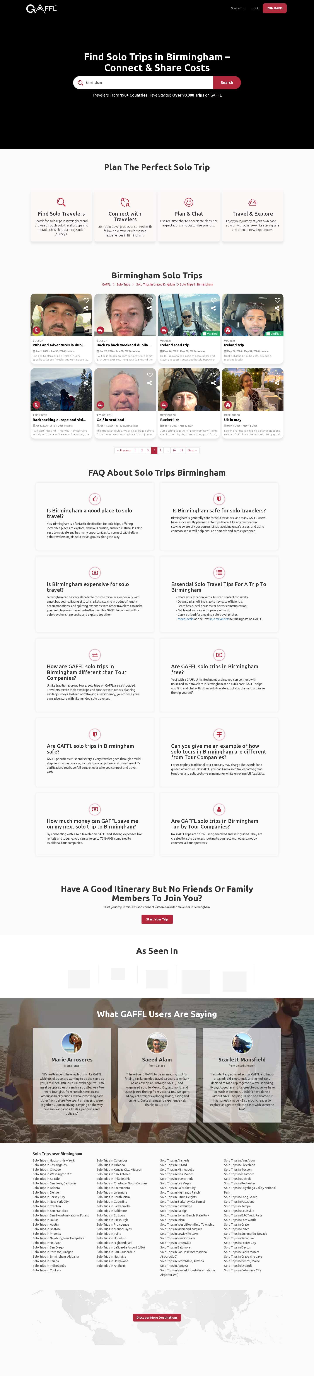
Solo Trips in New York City (51, 1201)
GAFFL (106, 284)
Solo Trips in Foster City (240, 1243)
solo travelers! (219, 619)
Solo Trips (123, 284)
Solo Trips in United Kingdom (155, 284)
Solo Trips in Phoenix (47, 1233)
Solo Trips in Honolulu (111, 1238)
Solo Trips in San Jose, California (54, 1183)
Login (255, 8)
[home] (41, 8)
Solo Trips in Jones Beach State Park (184, 1215)
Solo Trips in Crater (237, 1224)
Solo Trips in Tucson (238, 1169)
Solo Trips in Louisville (239, 1211)
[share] (86, 308)
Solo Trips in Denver (46, 1192)
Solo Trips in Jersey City (49, 1197)
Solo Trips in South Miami (113, 1197)
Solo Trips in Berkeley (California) (182, 1201)
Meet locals (186, 619)
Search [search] (227, 82)
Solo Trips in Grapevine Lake (243, 1256)
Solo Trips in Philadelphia (113, 1178)
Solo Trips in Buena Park (176, 1178)
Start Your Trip (157, 919)
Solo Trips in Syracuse (239, 1238)
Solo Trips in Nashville (111, 1256)
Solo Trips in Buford (173, 1165)
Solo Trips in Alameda (174, 1160)
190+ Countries (134, 95)
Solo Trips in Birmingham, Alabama (56, 1256)
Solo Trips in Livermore (112, 1192)
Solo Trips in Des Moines (177, 1174)
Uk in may (232, 420)
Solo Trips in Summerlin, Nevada (245, 1233)
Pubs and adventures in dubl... (59, 345)
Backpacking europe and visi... (59, 420)
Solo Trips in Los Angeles (50, 1165)
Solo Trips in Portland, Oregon (53, 1252)
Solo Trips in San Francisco (50, 1211)
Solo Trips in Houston (47, 1243)
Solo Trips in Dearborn (239, 1174)
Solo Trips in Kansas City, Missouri (119, 1169)
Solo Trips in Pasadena (239, 1201)
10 (174, 450)
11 (181, 450)
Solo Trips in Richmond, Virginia (181, 1229)
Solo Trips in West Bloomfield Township (187, 1224)
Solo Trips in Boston (46, 1229)
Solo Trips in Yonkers (47, 1270)
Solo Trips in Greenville (175, 1243)
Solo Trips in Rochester (239, 1183)
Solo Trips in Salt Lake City (178, 1188)
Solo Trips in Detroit (237, 1178)
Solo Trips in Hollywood (112, 1261)
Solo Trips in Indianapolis (49, 1265)
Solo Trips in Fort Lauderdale (116, 1252)
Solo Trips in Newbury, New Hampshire (59, 1238)
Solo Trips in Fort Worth (240, 1220)
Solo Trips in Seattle (46, 1178)
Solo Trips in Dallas (45, 1220)
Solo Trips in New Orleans (177, 1238)
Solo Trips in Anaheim (111, 1265)
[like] (86, 301)
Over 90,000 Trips (188, 95)
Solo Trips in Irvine (109, 1233)
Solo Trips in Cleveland (239, 1165)
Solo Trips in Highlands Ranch (180, 1192)
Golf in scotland (110, 420)
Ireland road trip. (175, 345)
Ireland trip (234, 345)
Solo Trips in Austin (46, 1224)
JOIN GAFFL (274, 8)
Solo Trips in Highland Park (114, 1243)
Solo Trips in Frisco (236, 1229)
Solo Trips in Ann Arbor (239, 1160)
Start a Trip (238, 8)
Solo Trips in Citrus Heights (178, 1197)
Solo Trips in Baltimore (112, 1211)
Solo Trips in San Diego (48, 1247)
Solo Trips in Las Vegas (175, 1183)
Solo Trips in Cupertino (112, 1201)
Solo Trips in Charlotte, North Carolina (122, 1183)
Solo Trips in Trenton (47, 1206)
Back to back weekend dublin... (124, 345)
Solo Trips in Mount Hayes (114, 1229)
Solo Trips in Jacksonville (114, 1206)
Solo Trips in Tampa (46, 1261)
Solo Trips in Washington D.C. (52, 1174)
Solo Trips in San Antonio (113, 1174)
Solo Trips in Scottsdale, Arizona (182, 1261)
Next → (192, 450)
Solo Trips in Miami (172, 1220)
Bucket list (169, 420)
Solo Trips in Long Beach (240, 1197)
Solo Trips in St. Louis (111, 1215)
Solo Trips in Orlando (111, 1165)
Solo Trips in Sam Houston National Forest (61, 1215)
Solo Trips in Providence (113, 1224)
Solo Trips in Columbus (112, 1160)
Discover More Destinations (157, 1317)
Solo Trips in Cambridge (176, 1206)
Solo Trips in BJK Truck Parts (243, 1215)
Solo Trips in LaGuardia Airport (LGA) (121, 1247)
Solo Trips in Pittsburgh (112, 1220)
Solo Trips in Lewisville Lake (179, 1233)
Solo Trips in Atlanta (46, 1188)
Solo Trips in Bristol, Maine (242, 1261)
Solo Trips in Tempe (237, 1206)
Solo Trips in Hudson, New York (54, 1160)
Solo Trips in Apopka (174, 1265)
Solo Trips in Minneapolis (177, 1169)
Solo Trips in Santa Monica (241, 1252)
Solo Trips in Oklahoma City (242, 1270)
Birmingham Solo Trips (157, 275)
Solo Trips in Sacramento (113, 1188)
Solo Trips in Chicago (47, 1169)
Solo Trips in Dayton (237, 1247)
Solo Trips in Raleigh (174, 1211)
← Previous (124, 450)
